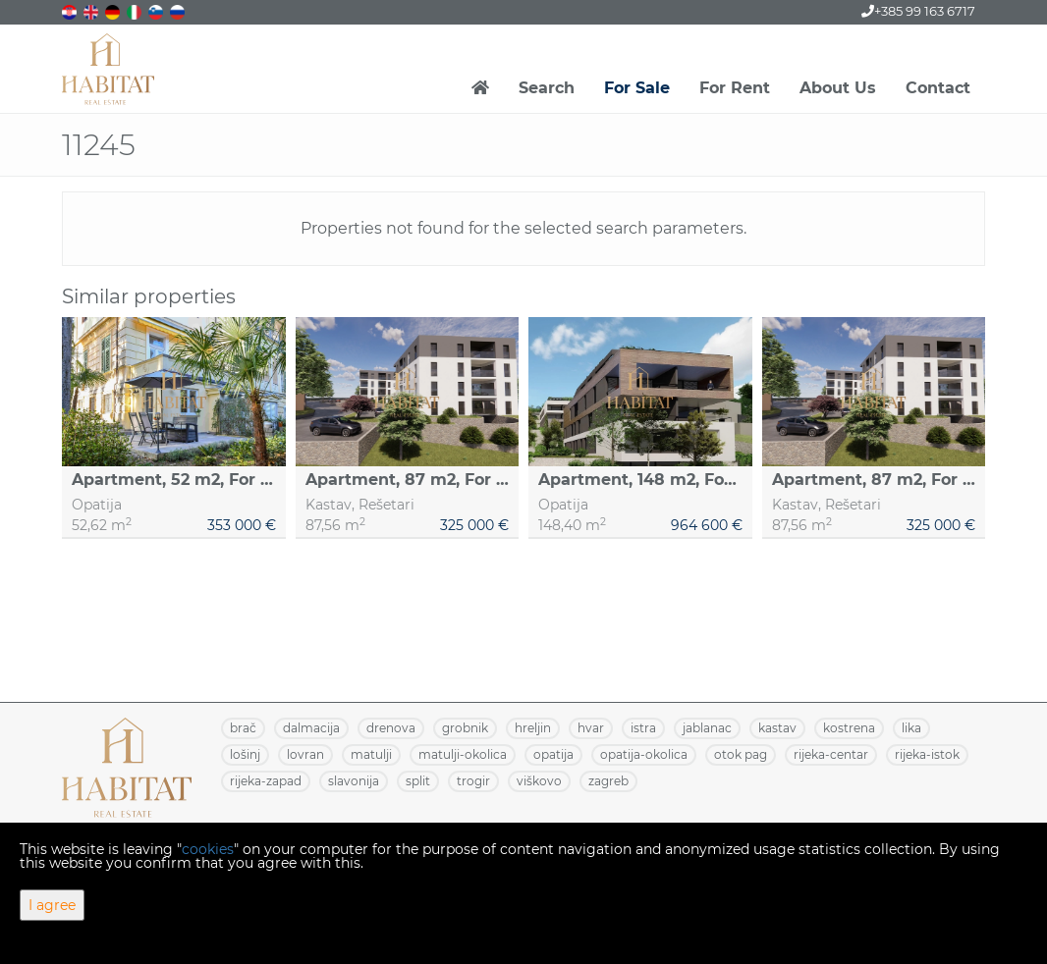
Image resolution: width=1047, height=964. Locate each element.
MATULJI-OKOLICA (462, 754)
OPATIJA (553, 754)
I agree (52, 905)
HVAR (591, 728)
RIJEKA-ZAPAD (266, 781)
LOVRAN (305, 754)
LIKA (911, 728)
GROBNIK (465, 728)
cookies (208, 849)
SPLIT (418, 781)
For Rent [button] (734, 88)
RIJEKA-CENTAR (831, 754)
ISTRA (643, 728)
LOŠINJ (245, 754)
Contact (938, 88)
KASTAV (777, 728)
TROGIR (473, 781)
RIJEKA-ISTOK (927, 754)
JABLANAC (707, 728)
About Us (837, 88)
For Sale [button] (637, 88)
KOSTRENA (849, 728)
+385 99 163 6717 (918, 11)
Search (547, 88)
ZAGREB (608, 781)
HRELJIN (533, 728)
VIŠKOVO (539, 781)
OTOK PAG (740, 754)
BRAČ (243, 728)
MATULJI (371, 754)
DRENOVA (390, 728)
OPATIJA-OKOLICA (644, 754)
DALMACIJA (311, 728)
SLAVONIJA (353, 781)
